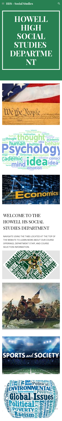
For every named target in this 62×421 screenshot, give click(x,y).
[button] (3, 3)
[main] (31, 40)
